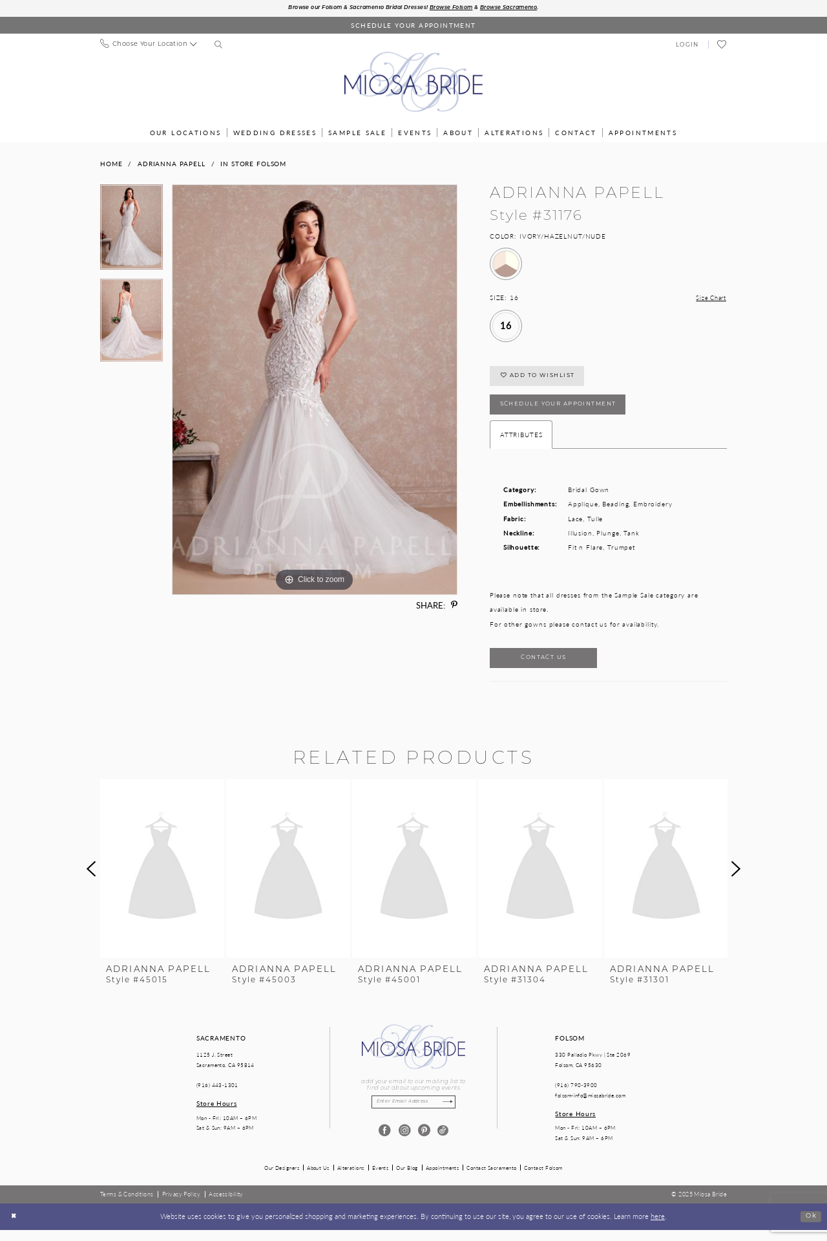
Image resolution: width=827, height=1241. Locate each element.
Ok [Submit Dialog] (810, 1227)
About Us (318, 1178)
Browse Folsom (458, 9)
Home (111, 164)
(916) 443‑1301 (217, 1096)
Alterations (350, 1178)
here (658, 1228)
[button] (687, 45)
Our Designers (281, 1178)
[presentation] (162, 881)
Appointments (442, 1178)
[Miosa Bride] (413, 83)
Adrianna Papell (171, 164)
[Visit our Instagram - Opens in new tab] (404, 1144)
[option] (131, 232)
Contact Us (550, 668)
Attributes (521, 443)
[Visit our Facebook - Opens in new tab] (384, 1144)
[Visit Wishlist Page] (722, 45)
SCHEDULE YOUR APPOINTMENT (567, 412)
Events (380, 1178)
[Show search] (218, 46)
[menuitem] (148, 45)
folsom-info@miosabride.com (590, 1106)
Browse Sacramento (525, 9)
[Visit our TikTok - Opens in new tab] (443, 1144)
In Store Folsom (253, 164)
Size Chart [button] (709, 298)
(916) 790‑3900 (576, 1096)
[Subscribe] (453, 1114)
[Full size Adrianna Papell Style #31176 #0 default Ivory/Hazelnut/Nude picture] (315, 391)
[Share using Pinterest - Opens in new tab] (454, 606)
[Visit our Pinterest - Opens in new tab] (423, 1144)
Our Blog (407, 1178)
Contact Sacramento (491, 1178)
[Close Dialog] (15, 1228)
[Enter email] (413, 1114)
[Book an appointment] (413, 25)
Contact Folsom (543, 1178)
